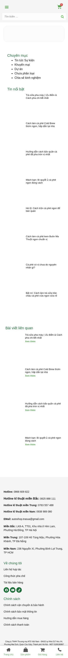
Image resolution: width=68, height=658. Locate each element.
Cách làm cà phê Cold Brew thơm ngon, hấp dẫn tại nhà (40, 125)
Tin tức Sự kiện (24, 60)
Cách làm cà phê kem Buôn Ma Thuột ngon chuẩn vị (42, 238)
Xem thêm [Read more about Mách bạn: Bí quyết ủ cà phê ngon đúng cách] (30, 444)
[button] (7, 7)
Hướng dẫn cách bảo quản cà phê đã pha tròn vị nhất (41, 153)
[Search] (62, 16)
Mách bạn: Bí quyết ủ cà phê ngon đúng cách (41, 181)
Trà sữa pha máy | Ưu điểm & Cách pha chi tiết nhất (41, 96)
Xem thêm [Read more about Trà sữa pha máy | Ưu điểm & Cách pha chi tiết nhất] (30, 341)
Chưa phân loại (24, 73)
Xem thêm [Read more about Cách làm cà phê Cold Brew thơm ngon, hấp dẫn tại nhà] (30, 376)
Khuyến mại (22, 64)
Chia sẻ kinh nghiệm (28, 77)
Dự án (19, 69)
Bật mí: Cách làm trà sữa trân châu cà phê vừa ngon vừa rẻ (41, 294)
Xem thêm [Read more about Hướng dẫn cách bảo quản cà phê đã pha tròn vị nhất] (30, 410)
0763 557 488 (45, 505)
